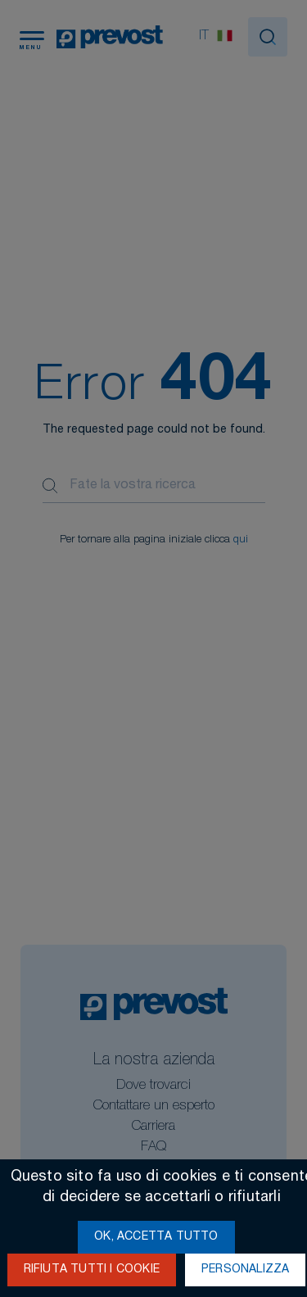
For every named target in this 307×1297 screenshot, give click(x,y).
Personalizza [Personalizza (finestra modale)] (245, 1270)
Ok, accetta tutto (156, 1237)
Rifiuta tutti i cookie (92, 1270)
